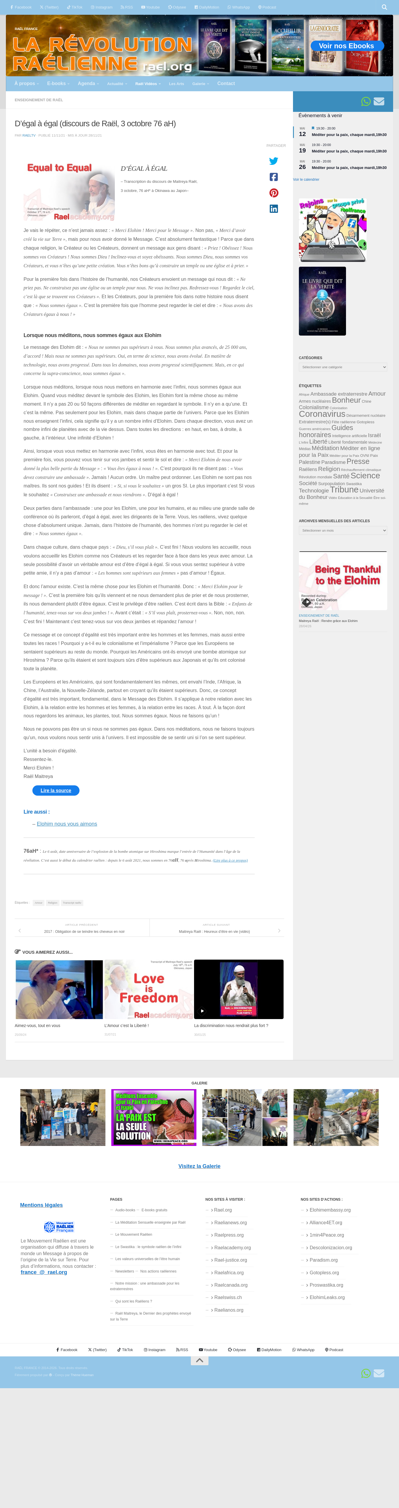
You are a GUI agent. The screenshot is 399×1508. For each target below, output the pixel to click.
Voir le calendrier (306, 179)
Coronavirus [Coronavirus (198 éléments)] (322, 414)
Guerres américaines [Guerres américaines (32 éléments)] (314, 429)
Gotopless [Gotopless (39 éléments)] (365, 422)
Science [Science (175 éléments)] (365, 475)
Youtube (150, 7)
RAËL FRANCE (26, 29)
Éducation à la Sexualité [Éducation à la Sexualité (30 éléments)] (355, 498)
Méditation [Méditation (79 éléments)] (325, 448)
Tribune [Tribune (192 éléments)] (344, 489)
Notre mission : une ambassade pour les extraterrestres (144, 1286)
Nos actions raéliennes (158, 1271)
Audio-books (125, 1210)
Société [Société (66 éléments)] (308, 483)
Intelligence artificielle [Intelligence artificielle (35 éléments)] (349, 436)
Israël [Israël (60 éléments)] (374, 435)
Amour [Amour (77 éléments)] (377, 393)
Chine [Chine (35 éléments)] (366, 401)
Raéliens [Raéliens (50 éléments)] (308, 469)
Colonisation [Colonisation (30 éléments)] (338, 408)
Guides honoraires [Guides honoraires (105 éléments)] (326, 431)
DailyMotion (206, 7)
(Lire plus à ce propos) (230, 860)
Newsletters (124, 1271)
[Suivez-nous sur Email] (379, 101)
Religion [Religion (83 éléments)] (329, 468)
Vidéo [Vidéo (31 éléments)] (333, 498)
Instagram (101, 7)
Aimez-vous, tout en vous (37, 1025)
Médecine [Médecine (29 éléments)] (375, 442)
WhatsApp (238, 7)
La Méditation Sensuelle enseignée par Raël (150, 1222)
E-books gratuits (155, 1210)
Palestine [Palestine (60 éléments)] (309, 462)
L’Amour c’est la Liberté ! (127, 1025)
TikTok (74, 7)
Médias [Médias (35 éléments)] (305, 449)
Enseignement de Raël (39, 100)
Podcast (267, 7)
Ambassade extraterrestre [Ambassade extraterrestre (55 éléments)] (338, 394)
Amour (38, 902)
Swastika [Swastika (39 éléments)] (354, 484)
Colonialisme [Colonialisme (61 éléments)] (314, 407)
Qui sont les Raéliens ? (133, 1301)
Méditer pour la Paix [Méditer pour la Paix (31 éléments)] (344, 455)
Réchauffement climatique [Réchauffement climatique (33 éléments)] (361, 470)
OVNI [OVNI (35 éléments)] (364, 456)
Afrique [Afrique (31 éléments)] (304, 394)
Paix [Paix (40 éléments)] (374, 455)
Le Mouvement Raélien (133, 1234)
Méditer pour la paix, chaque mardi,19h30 (349, 134)
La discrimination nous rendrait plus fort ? (231, 1025)
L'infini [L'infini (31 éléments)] (303, 442)
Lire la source (56, 790)
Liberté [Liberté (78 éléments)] (318, 441)
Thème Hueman (82, 1375)
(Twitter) (49, 7)
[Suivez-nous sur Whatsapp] (366, 101)
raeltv (28, 135)
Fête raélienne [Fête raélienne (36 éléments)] (344, 422)
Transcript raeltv (72, 902)
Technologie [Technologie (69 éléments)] (314, 490)
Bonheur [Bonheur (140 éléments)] (346, 400)
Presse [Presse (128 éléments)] (358, 461)
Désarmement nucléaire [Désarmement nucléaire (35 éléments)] (366, 416)
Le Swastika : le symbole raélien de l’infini (148, 1247)
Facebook (21, 7)
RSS (127, 7)
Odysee (177, 7)
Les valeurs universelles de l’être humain (147, 1259)
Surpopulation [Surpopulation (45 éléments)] (331, 483)
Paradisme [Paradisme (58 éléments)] (333, 462)
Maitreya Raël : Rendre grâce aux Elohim (328, 621)
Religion (52, 902)
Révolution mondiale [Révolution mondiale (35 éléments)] (315, 477)
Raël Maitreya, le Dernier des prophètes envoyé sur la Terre (150, 1316)
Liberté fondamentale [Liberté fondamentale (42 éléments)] (347, 442)
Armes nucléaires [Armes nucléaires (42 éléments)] (315, 401)
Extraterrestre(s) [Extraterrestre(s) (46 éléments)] (315, 421)
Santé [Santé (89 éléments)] (341, 476)
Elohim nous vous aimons (67, 824)
